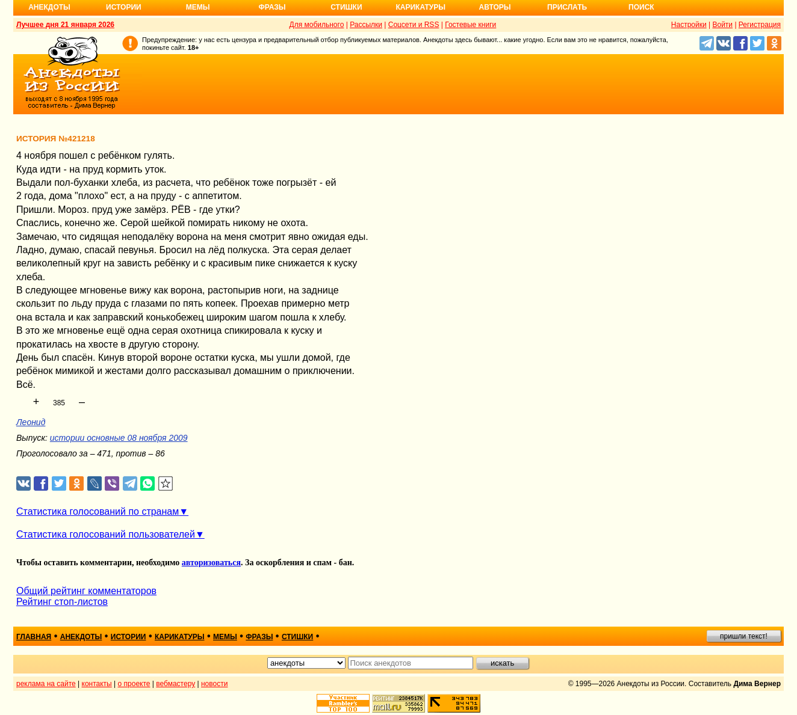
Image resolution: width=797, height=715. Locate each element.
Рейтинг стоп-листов (62, 602)
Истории (123, 7)
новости (214, 684)
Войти (722, 24)
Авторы (495, 7)
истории (128, 637)
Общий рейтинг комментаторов (86, 591)
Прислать (567, 7)
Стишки (346, 7)
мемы (225, 637)
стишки (297, 637)
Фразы (271, 7)
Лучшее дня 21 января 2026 (65, 24)
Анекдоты (49, 7)
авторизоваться (211, 562)
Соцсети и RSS (413, 24)
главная (33, 637)
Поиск (641, 7)
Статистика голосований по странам (97, 511)
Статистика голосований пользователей (105, 534)
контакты (97, 684)
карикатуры (180, 637)
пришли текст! (744, 636)
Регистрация (760, 24)
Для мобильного (317, 24)
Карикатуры (420, 7)
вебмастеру (175, 684)
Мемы (198, 7)
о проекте (134, 684)
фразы (259, 637)
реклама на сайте (46, 684)
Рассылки (366, 24)
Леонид (30, 422)
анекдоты (81, 637)
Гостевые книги (470, 24)
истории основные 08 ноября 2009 (119, 438)
